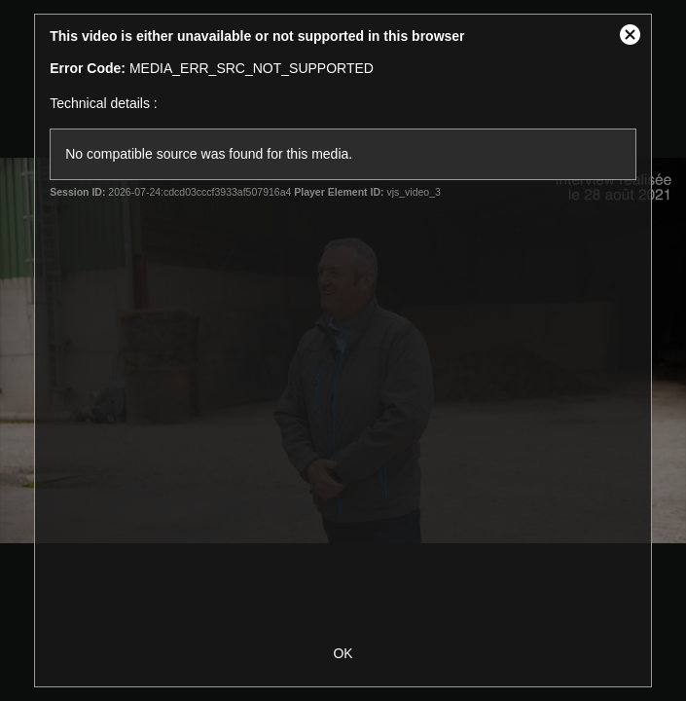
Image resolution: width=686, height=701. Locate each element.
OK (342, 653)
